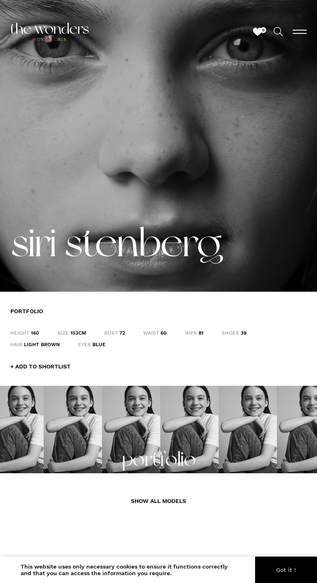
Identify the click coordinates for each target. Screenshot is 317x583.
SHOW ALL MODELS (158, 501)
